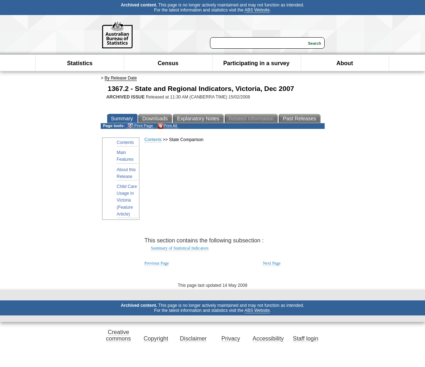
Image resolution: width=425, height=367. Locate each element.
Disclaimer (193, 338)
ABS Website (256, 10)
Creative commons (118, 335)
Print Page (140, 126)
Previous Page (156, 263)
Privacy (230, 338)
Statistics (79, 63)
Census (168, 63)
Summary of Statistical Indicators (180, 248)
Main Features (125, 156)
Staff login (305, 338)
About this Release (126, 173)
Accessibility (268, 338)
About (344, 63)
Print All (167, 126)
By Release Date (121, 78)
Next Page (272, 263)
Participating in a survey (256, 63)
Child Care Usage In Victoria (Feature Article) (127, 200)
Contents (125, 142)
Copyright (156, 338)
